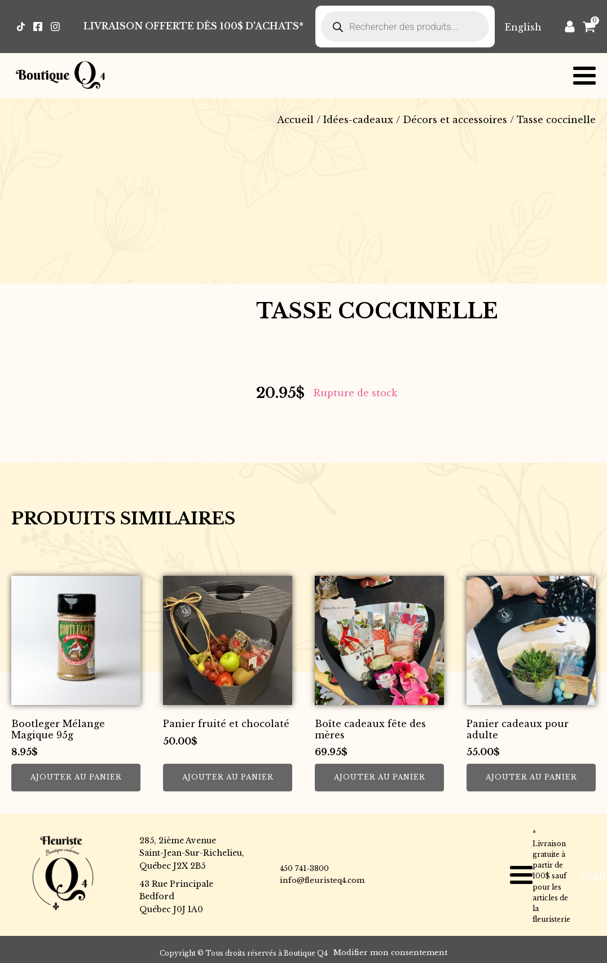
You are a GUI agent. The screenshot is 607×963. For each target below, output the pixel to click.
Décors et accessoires (455, 119)
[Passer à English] (523, 27)
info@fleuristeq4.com (322, 880)
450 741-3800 (304, 868)
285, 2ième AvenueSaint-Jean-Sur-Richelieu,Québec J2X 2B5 (191, 853)
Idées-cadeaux (358, 119)
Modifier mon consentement (390, 952)
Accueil (295, 119)
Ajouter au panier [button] (76, 777)
